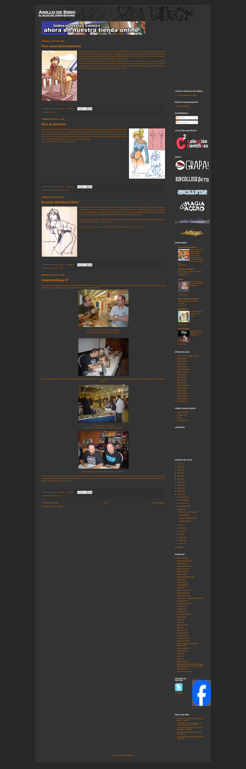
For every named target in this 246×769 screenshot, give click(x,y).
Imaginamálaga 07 (54, 280)
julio (180, 525)
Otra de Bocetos (53, 124)
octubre (182, 503)
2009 (179, 488)
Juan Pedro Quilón (183, 369)
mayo (181, 531)
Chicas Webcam (182, 420)
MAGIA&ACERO (124, 51)
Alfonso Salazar (182, 388)
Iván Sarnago (181, 377)
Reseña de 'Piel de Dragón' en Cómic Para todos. (196, 333)
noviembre (183, 500)
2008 (179, 491)
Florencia (180, 617)
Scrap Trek (180, 661)
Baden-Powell (182, 569)
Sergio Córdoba (182, 367)
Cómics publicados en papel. (187, 95)
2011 (179, 482)
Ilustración (52, 112)
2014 (179, 473)
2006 (179, 547)
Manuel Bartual (182, 361)
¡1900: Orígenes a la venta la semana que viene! (196, 283)
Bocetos (52, 190)
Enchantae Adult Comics (187, 247)
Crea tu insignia (198, 708)
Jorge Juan (180, 630)
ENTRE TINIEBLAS (47, 481)
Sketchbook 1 (181, 669)
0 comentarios (69, 492)
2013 (179, 476)
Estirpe (179, 418)
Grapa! (180, 279)
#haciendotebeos (183, 561)
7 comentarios (69, 186)
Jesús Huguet (181, 375)
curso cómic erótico (183, 603)
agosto (181, 509)
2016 (179, 467)
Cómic (57, 190)
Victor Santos (181, 364)
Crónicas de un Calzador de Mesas (189, 598)
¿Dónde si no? (182, 415)
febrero (181, 540)
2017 (179, 464)
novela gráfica (182, 648)
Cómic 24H (180, 582)
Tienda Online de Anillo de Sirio (188, 356)
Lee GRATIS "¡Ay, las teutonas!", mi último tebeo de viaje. (189, 724)
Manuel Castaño (182, 372)
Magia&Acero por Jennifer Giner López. (196, 313)
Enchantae (180, 611)
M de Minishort (182, 638)
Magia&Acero (183, 309)
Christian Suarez (182, 385)
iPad (178, 627)
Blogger (130, 755)
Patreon (179, 653)
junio (181, 528)
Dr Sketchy (180, 606)
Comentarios (181, 122)
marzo (181, 537)
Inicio (105, 503)
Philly (179, 656)
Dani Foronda (181, 380)
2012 (179, 479)
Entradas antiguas (158, 503)
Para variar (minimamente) (61, 46)
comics (179, 587)
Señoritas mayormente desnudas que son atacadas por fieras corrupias (190, 665)
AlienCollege (181, 563)
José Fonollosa (182, 393)
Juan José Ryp (182, 383)
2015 (179, 470)
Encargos (180, 609)
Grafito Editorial (182, 396)
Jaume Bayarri (182, 399)
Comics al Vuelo (182, 590)
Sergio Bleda (181, 391)
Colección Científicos (186, 269)
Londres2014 (181, 635)
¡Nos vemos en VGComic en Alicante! (190, 737)
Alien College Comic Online (188, 299)
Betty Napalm (181, 571)
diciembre (182, 497)
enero (181, 543)
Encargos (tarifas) (183, 106)
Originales (180, 651)
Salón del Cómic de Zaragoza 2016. (189, 732)
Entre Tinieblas (183, 329)
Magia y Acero (64, 190)
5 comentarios (69, 108)
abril (180, 534)
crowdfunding (181, 601)
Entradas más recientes (50, 503)
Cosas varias (53, 495)
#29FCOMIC (181, 558)
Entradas (180, 118)
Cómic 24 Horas (182, 412)
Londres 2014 (181, 633)
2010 (179, 485)
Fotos (60, 495)
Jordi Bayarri (197, 679)
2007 (179, 494)
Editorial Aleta (181, 359)
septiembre (183, 506)
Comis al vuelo (182, 593)
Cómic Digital (181, 585)
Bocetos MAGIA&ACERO (60, 202)
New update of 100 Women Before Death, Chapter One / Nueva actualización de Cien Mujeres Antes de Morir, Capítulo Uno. (190, 256)
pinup (179, 659)
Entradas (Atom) (57, 506)
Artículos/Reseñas (183, 566)
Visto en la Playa (182, 671)
